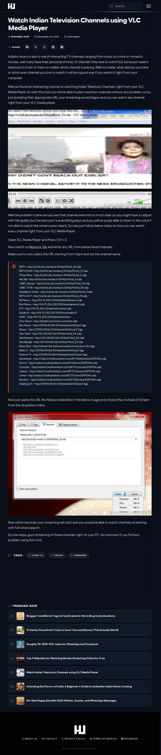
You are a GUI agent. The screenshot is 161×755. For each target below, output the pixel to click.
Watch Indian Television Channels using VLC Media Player (62, 672)
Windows (80, 555)
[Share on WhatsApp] (44, 47)
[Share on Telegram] (61, 47)
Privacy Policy (73, 738)
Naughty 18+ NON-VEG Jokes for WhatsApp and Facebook (62, 644)
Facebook (129, 738)
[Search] (125, 6)
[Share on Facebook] (27, 47)
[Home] (11, 6)
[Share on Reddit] (53, 47)
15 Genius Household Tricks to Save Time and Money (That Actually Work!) (72, 630)
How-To (37, 555)
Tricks (58, 555)
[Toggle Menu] (148, 6)
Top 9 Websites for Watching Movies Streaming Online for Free (65, 658)
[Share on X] (35, 47)
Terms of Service (103, 738)
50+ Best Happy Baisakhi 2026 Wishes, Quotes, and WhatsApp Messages (71, 700)
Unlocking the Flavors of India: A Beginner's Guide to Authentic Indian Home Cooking (79, 686)
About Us (29, 738)
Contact (49, 738)
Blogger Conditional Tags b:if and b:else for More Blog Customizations (70, 616)
